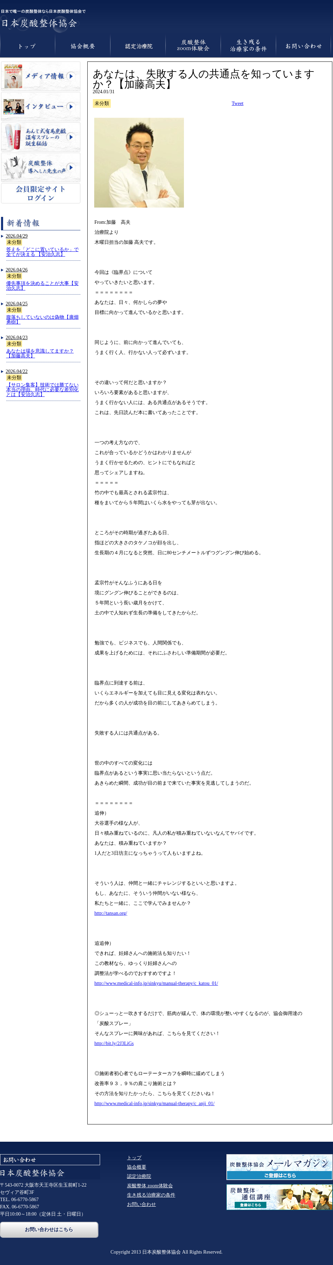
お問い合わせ (141, 1204)
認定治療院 (139, 1176)
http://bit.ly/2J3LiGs (114, 1043)
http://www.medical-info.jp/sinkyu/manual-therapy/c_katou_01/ (156, 983)
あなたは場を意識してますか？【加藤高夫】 (40, 353)
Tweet (238, 103)
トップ (134, 1157)
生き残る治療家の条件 (151, 1195)
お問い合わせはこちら (49, 1229)
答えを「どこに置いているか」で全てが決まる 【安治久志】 (42, 252)
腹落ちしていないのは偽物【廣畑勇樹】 (42, 320)
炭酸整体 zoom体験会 (150, 1185)
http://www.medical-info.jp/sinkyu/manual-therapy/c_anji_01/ (155, 1103)
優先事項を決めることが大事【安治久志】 (42, 286)
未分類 (14, 242)
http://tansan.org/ (111, 913)
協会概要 (136, 1167)
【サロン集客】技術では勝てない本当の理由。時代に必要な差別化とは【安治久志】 (42, 389)
